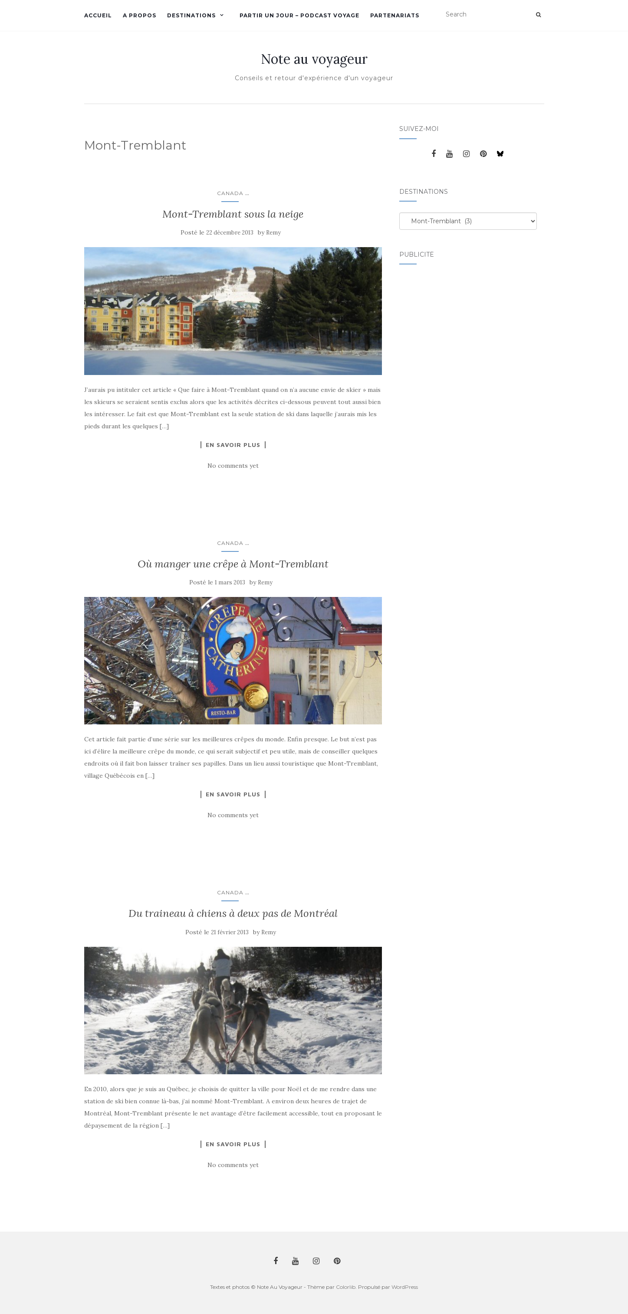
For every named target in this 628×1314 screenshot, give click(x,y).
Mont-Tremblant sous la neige (232, 214)
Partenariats (394, 15)
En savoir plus (233, 444)
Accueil (98, 15)
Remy (273, 232)
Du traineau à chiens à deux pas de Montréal (233, 913)
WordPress (404, 1287)
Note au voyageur (314, 58)
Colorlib (345, 1287)
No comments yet (233, 466)
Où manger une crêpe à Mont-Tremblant (233, 564)
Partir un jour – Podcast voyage (299, 15)
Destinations (191, 15)
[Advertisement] (434, 405)
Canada (230, 193)
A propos (139, 15)
